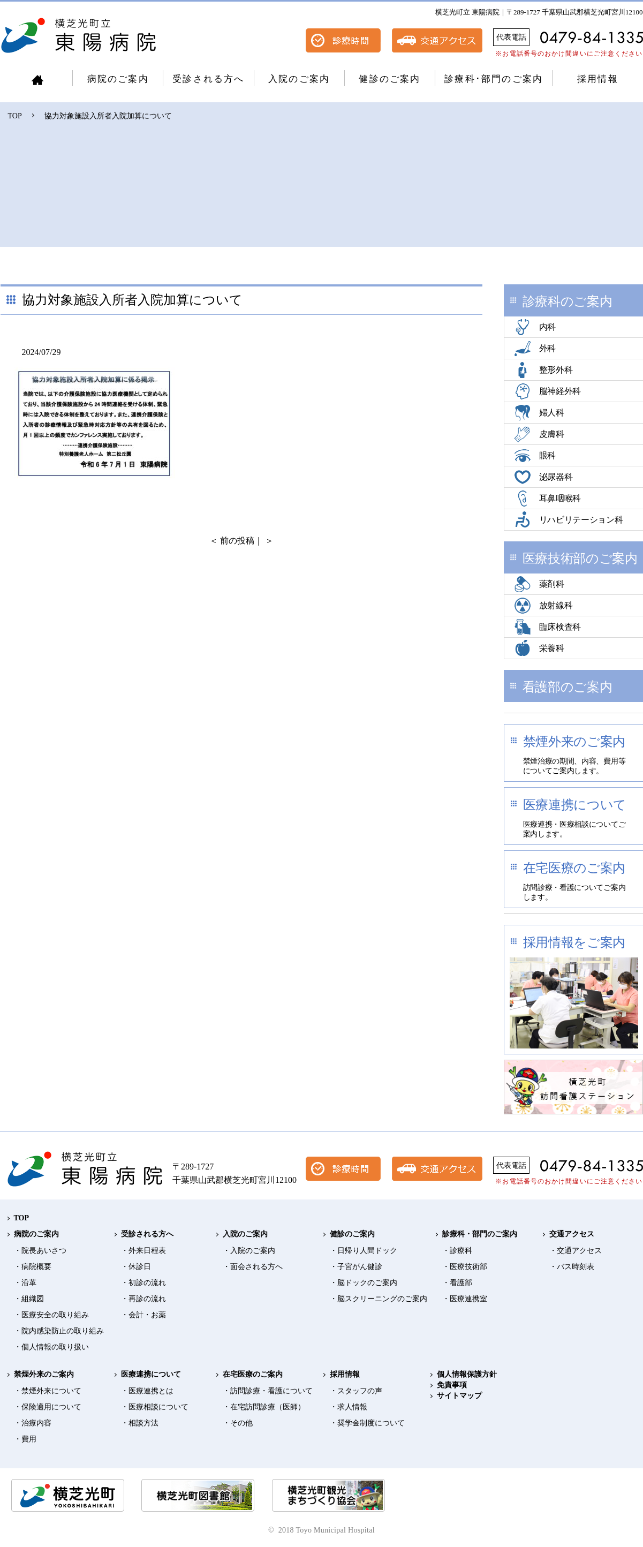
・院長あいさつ (40, 1251)
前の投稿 (237, 540)
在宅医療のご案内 (253, 1374)
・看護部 (457, 1283)
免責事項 (452, 1385)
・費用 (25, 1439)
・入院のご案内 (249, 1251)
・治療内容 (32, 1423)
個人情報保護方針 (467, 1374)
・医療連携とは (147, 1391)
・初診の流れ (143, 1283)
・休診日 (136, 1267)
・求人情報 (348, 1407)
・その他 (238, 1423)
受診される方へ (208, 79)
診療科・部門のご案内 (479, 1234)
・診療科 (457, 1251)
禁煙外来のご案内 (44, 1374)
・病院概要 (32, 1267)
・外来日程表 (143, 1251)
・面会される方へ (253, 1267)
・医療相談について (154, 1407)
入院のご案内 (299, 79)
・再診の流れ (143, 1299)
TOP (15, 116)
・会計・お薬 (143, 1315)
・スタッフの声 (356, 1391)
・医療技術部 (464, 1267)
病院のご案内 (118, 79)
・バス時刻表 (571, 1267)
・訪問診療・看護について (268, 1391)
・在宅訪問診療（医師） (264, 1407)
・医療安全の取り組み (51, 1315)
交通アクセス (571, 1234)
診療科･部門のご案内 (493, 79)
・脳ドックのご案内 (363, 1283)
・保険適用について (47, 1407)
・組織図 (29, 1299)
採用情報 (597, 79)
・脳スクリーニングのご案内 (378, 1299)
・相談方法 (139, 1423)
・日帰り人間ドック (363, 1251)
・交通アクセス (575, 1251)
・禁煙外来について (47, 1391)
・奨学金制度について (367, 1423)
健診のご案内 (389, 79)
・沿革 (25, 1283)
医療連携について (151, 1374)
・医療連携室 (464, 1299)
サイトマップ (459, 1396)
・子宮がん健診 (356, 1267)
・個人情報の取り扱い (51, 1347)
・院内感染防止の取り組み (59, 1331)
